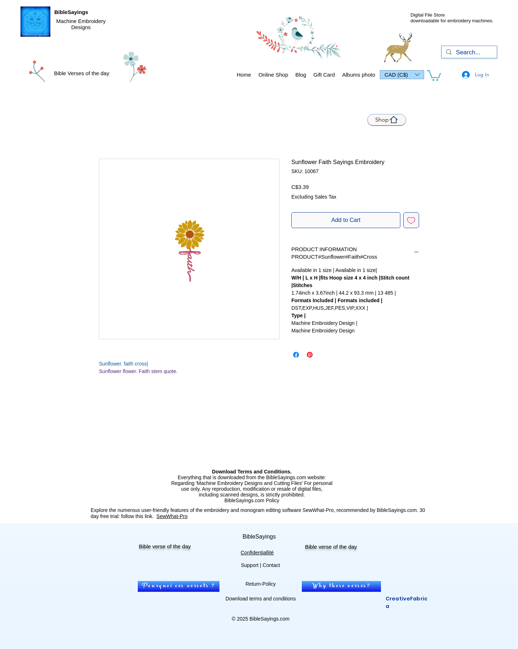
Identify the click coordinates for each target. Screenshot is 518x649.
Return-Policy (260, 584)
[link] (434, 75)
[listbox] (402, 74)
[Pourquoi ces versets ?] (178, 586)
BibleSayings (71, 12)
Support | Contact (260, 565)
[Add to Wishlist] (411, 220)
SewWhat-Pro (171, 516)
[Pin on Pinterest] (309, 354)
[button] (402, 74)
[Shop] (386, 120)
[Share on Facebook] (296, 354)
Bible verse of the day (165, 546)
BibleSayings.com (269, 619)
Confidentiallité (257, 552)
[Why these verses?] (341, 586)
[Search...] (469, 52)
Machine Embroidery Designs (81, 24)
